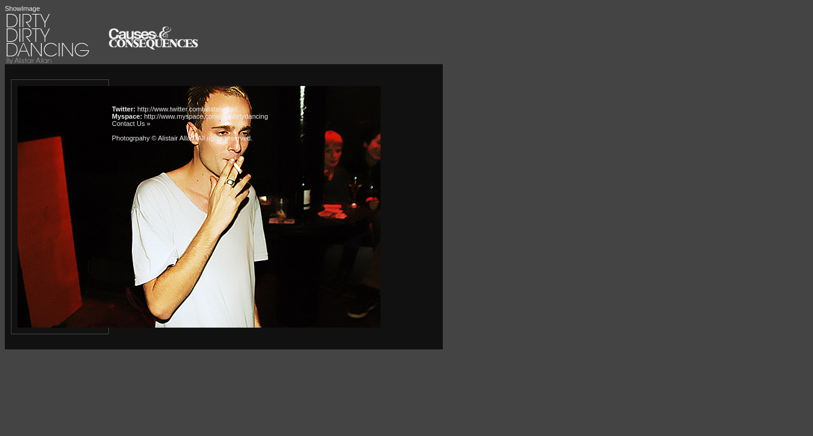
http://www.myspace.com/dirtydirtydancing (206, 116)
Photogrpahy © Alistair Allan (153, 138)
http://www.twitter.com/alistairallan (187, 109)
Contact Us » (131, 123)
